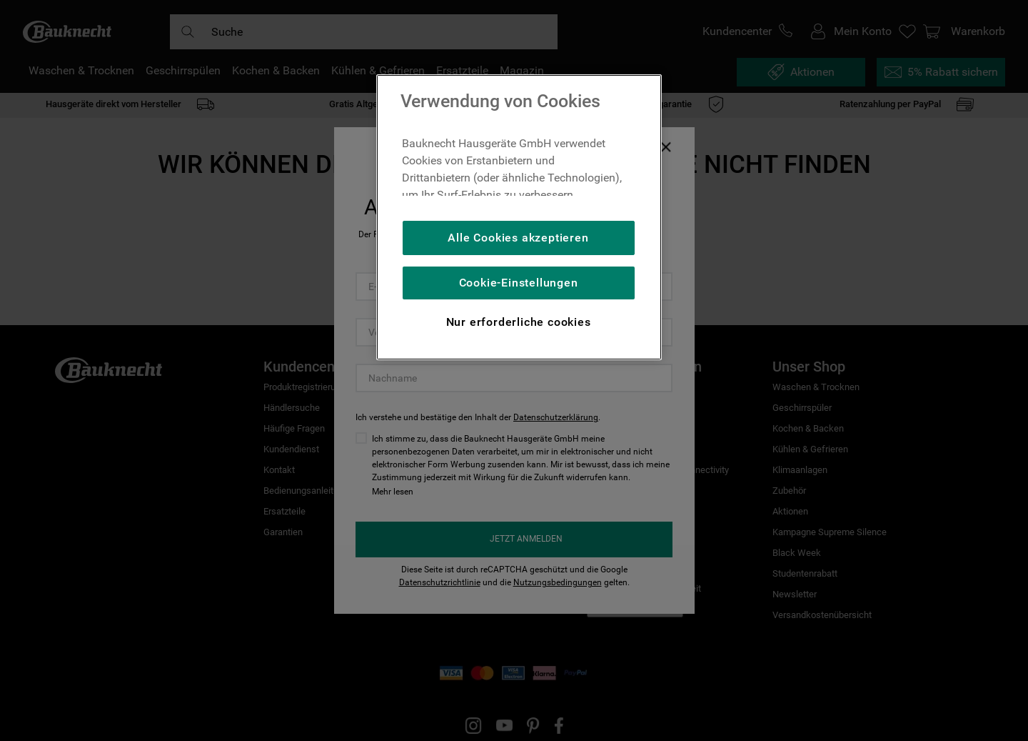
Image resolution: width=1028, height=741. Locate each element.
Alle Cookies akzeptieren (518, 237)
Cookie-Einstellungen (518, 282)
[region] (519, 217)
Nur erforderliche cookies (518, 322)
